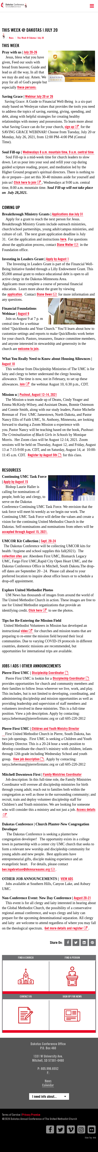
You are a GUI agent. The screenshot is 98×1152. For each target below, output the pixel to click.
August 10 (8, 364)
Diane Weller (68, 244)
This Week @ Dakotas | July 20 (30, 38)
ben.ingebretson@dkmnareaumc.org (28, 869)
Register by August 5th (45, 455)
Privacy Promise (31, 1115)
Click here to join (28, 182)
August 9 (23, 313)
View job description (29, 759)
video (27, 631)
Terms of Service (11, 1115)
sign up (72, 127)
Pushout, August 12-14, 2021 (38, 394)
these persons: (26, 87)
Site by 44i (90, 1137)
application (14, 294)
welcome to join (28, 349)
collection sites (12, 556)
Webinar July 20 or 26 (39, 96)
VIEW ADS (67, 879)
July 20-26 (30, 52)
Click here (38, 610)
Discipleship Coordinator (71, 678)
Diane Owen (47, 294)
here (63, 239)
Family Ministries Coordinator (62, 774)
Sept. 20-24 (48, 541)
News (11, 38)
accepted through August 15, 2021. (25, 532)
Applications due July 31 (67, 214)
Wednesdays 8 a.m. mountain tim (44, 152)
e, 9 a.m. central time (80, 152)
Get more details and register (66, 928)
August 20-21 (82, 898)
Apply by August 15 (16, 482)
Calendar (48, 1085)
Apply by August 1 (57, 259)
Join (25, 384)
